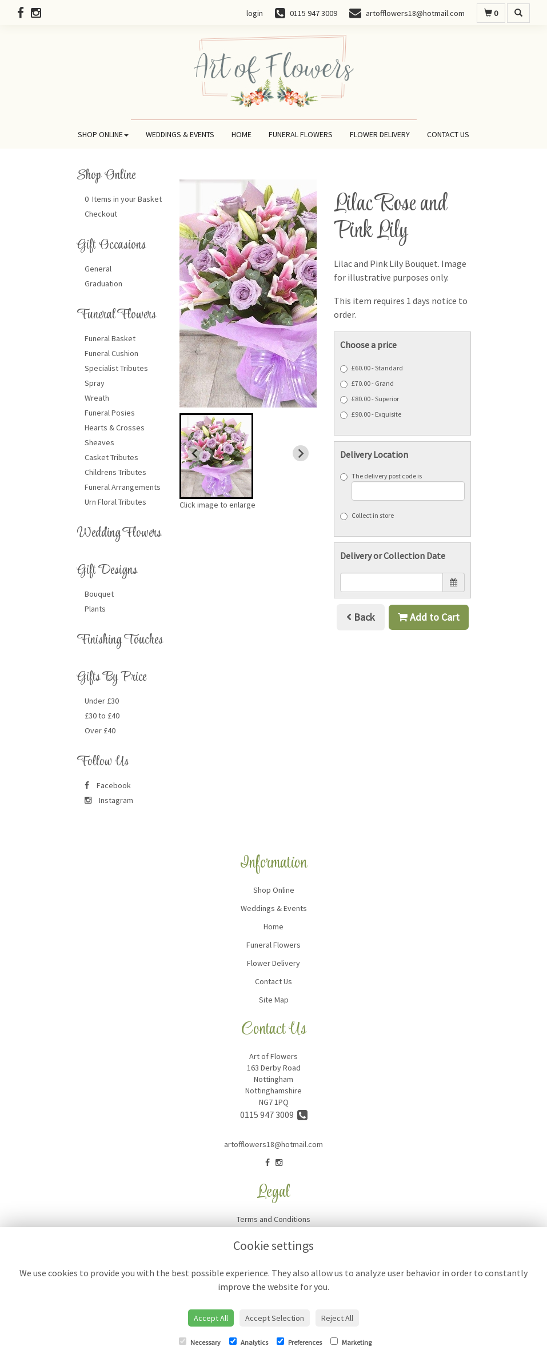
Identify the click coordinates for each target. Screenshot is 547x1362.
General (98, 268)
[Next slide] (301, 453)
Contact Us (448, 134)
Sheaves (99, 442)
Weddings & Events (180, 134)
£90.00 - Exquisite (370, 414)
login (254, 13)
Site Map (274, 999)
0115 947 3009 (274, 1114)
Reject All (337, 1318)
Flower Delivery (380, 134)
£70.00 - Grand (367, 383)
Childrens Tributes (115, 472)
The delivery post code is (402, 486)
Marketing (351, 1342)
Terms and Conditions (273, 1219)
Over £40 (100, 730)
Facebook (108, 785)
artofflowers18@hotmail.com (273, 1144)
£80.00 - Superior (369, 399)
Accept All (211, 1318)
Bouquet (99, 594)
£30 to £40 (102, 715)
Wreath (97, 398)
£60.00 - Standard (371, 368)
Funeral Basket (110, 338)
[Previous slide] (195, 453)
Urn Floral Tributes (115, 502)
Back (360, 617)
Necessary (200, 1342)
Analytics (248, 1342)
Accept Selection (274, 1318)
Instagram (109, 800)
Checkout (101, 214)
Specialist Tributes (116, 368)
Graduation (103, 283)
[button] (216, 456)
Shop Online (103, 134)
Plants (95, 609)
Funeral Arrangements (123, 487)
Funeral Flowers (301, 134)
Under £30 (102, 701)
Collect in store (367, 515)
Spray (95, 383)
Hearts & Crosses (115, 427)
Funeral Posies (110, 413)
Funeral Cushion (111, 353)
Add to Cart (429, 617)
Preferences (299, 1342)
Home (241, 134)
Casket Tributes (111, 457)
